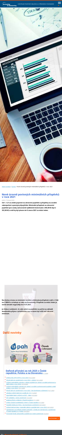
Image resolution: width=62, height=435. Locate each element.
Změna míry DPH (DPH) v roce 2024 (20, 378)
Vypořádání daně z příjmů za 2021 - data (21, 395)
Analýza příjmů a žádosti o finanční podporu (22, 400)
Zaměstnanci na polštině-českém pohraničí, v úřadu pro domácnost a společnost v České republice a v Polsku (30, 410)
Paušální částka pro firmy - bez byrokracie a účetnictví (26, 405)
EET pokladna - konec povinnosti (19, 398)
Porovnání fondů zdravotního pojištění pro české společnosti (27, 414)
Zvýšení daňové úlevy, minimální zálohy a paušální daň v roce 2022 (30, 407)
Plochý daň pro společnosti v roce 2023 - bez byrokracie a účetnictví (30, 391)
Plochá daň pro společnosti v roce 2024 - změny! (24, 380)
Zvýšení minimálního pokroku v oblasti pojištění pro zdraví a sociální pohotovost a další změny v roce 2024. (31, 383)
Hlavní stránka (6, 187)
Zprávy (14, 187)
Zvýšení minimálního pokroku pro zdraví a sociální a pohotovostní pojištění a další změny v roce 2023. (31, 387)
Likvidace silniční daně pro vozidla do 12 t (21, 393)
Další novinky (54, 418)
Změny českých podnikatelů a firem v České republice (25, 403)
